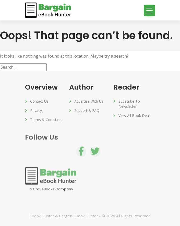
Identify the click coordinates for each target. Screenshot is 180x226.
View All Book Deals (134, 116)
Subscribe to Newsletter (129, 104)
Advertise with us (88, 101)
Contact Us (39, 101)
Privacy (36, 111)
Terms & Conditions (46, 120)
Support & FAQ (86, 111)
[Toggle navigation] (149, 10)
